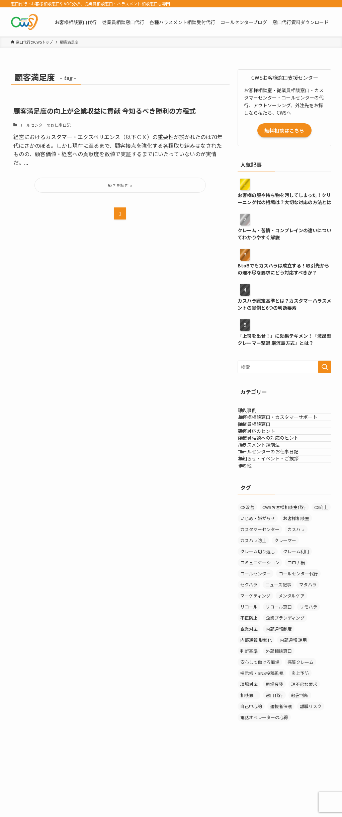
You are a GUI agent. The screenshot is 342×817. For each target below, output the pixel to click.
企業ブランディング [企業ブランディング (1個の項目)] (285, 681)
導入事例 (255, 413)
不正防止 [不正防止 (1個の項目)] (249, 681)
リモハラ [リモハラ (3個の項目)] (308, 670)
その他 (253, 525)
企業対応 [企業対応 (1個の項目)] (249, 692)
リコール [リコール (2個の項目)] (249, 670)
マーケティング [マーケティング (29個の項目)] (255, 659)
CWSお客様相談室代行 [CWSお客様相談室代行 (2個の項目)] (284, 570)
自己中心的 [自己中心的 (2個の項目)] (251, 769)
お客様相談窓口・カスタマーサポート (286, 427)
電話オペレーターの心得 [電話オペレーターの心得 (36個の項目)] (264, 780)
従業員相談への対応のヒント (276, 469)
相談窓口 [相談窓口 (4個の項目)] (249, 758)
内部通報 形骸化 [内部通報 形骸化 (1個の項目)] (256, 703)
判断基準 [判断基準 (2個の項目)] (249, 714)
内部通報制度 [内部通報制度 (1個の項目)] (279, 692)
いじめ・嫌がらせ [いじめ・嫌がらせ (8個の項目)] (257, 581)
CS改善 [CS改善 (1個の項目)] (247, 570)
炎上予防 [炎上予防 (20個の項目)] (300, 736)
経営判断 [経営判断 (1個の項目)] (300, 758)
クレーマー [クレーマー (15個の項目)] (285, 604)
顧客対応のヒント (264, 455)
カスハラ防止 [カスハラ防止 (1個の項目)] (253, 604)
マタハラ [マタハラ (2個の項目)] (308, 648)
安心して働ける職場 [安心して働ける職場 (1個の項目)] (259, 725)
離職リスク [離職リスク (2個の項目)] (311, 769)
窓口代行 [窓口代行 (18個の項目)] (274, 758)
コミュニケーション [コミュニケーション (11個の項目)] (259, 626)
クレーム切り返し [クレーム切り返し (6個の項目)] (257, 615)
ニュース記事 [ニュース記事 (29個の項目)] (278, 648)
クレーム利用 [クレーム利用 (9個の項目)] (296, 615)
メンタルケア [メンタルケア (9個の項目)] (291, 659)
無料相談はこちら (284, 130)
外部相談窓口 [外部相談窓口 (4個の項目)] (279, 714)
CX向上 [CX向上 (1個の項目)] (321, 570)
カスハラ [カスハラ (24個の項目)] (296, 592)
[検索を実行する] (324, 367)
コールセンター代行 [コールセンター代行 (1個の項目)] (298, 637)
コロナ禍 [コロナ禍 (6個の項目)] (296, 626)
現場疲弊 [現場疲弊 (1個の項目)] (274, 747)
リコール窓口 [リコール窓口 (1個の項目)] (279, 670)
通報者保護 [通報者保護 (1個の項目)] (281, 769)
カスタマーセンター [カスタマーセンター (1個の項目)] (259, 592)
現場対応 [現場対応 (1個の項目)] (249, 747)
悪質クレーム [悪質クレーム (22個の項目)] (300, 725)
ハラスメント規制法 (267, 483)
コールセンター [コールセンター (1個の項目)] (255, 637)
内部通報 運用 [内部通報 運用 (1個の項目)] (293, 703)
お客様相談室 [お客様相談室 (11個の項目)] (296, 581)
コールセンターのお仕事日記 (276, 497)
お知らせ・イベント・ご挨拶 (276, 511)
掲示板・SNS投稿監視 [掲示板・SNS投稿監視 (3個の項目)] (261, 736)
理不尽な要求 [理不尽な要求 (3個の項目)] (304, 747)
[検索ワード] (284, 367)
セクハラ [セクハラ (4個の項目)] (248, 648)
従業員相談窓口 (262, 441)
